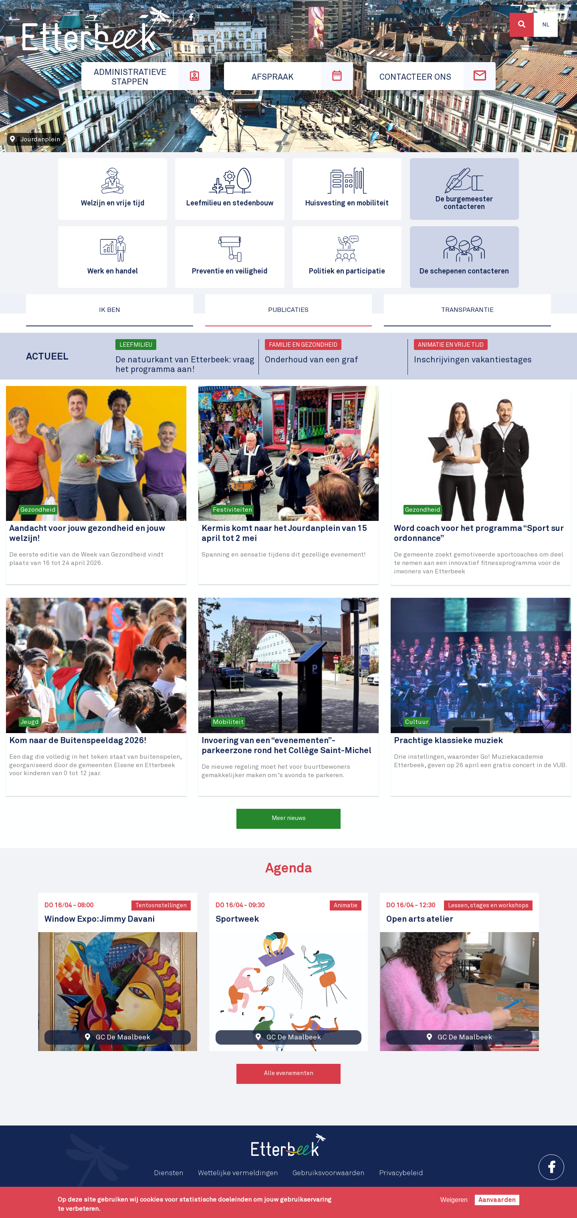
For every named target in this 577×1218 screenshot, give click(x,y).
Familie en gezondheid (303, 345)
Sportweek (237, 919)
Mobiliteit (228, 722)
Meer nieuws (289, 818)
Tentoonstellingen (161, 905)
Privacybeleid (401, 1173)
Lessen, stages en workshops (488, 905)
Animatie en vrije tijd (451, 345)
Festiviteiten (232, 509)
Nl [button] (545, 25)
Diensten (169, 1173)
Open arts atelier (419, 919)
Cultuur (416, 722)
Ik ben (109, 310)
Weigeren (454, 1199)
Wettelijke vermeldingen (238, 1173)
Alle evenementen (288, 1073)
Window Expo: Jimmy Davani (99, 919)
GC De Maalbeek (123, 1037)
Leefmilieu (135, 345)
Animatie (345, 905)
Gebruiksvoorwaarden (329, 1173)
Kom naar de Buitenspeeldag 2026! (77, 741)
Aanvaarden (497, 1200)
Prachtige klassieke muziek (448, 741)
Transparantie (467, 310)
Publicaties (288, 310)
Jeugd (29, 722)
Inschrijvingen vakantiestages (473, 360)
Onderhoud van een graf (311, 360)
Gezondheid (38, 509)
